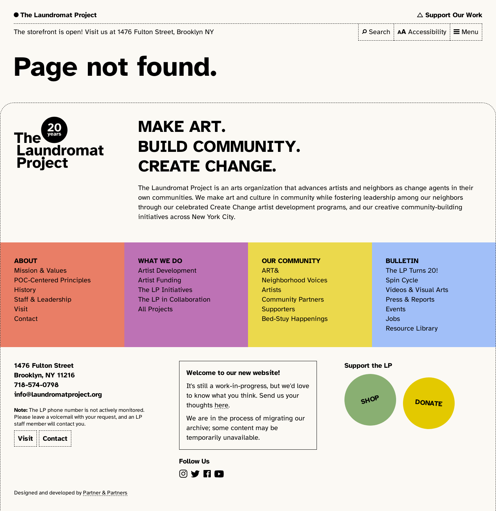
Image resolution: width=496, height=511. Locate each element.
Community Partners (293, 299)
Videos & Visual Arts (417, 289)
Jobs (393, 318)
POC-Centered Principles (52, 280)
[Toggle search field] (376, 32)
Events (395, 309)
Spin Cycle (402, 280)
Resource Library (412, 328)
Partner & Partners (105, 492)
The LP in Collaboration (174, 299)
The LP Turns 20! (412, 270)
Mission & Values (40, 270)
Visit (21, 309)
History (25, 289)
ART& (270, 270)
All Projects (155, 309)
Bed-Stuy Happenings (295, 318)
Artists (271, 289)
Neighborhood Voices (294, 280)
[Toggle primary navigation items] (466, 32)
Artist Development (167, 270)
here (221, 405)
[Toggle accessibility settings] (422, 32)
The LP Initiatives (165, 289)
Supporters (278, 309)
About (25, 261)
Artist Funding (159, 280)
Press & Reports (410, 299)
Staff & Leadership (42, 299)
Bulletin (402, 261)
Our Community (291, 261)
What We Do (160, 261)
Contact (26, 318)
